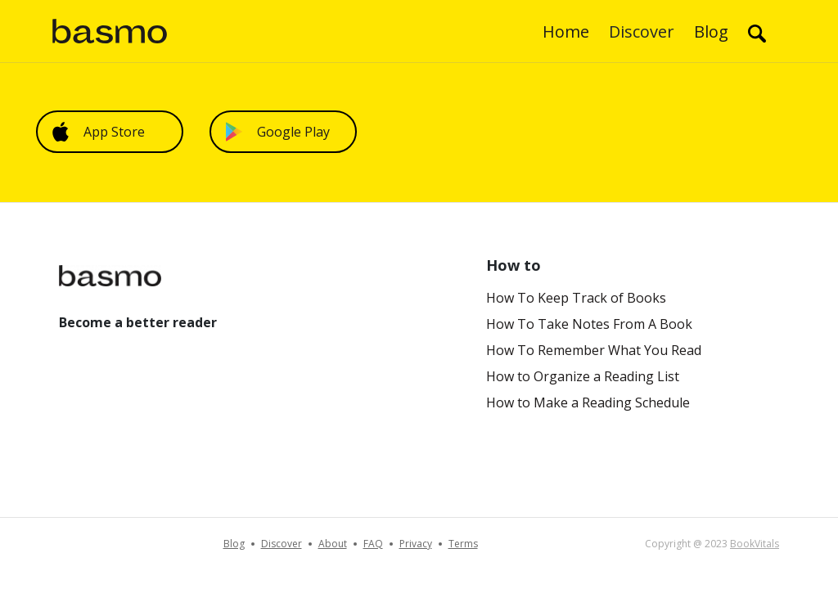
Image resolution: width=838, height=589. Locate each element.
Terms (463, 544)
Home (566, 31)
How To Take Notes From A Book (589, 324)
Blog (711, 31)
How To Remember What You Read (593, 350)
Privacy (415, 544)
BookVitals (754, 544)
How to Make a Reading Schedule (588, 402)
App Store (98, 132)
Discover (641, 31)
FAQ (373, 544)
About (332, 544)
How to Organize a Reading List (582, 376)
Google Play (278, 132)
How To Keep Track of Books (576, 298)
